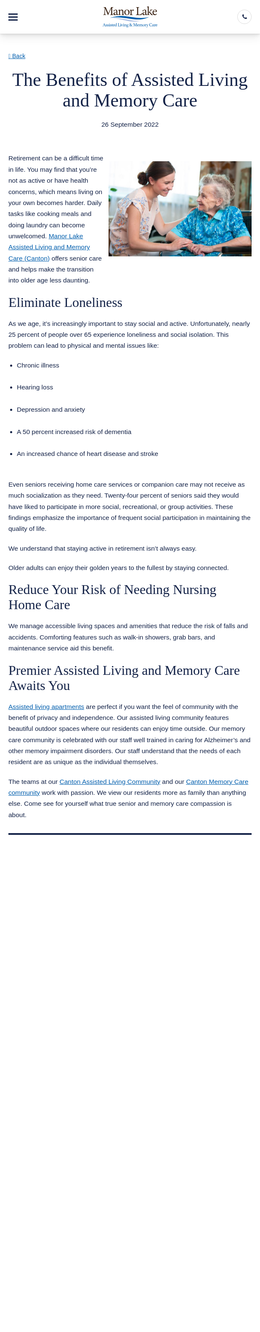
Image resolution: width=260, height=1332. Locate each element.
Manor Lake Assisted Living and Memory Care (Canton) (49, 247)
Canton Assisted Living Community (109, 781)
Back (16, 56)
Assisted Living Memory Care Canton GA (78, 135)
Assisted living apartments (46, 706)
